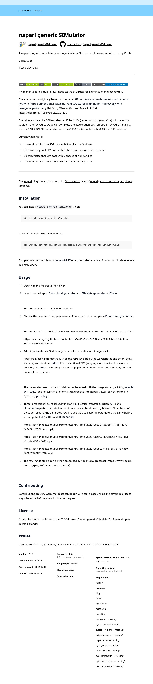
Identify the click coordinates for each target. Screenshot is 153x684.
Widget (74, 563)
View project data (28, 67)
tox (85, 493)
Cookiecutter (72, 181)
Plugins (38, 10)
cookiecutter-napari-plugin (116, 181)
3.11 (107, 561)
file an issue (72, 544)
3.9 (97, 561)
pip (78, 206)
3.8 (127, 557)
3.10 (102, 561)
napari (25, 10)
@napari (93, 181)
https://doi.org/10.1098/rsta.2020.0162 (42, 112)
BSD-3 (64, 519)
